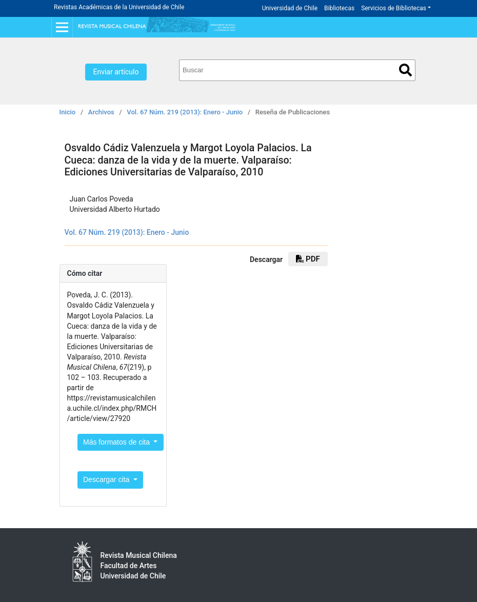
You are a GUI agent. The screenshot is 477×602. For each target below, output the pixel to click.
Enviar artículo (116, 72)
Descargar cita (107, 479)
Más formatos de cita (117, 442)
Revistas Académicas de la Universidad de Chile (119, 7)
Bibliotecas (339, 8)
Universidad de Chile (289, 8)
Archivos (101, 112)
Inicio (67, 112)
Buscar (405, 70)
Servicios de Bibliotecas (393, 8)
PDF (308, 259)
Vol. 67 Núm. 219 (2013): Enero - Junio (185, 112)
